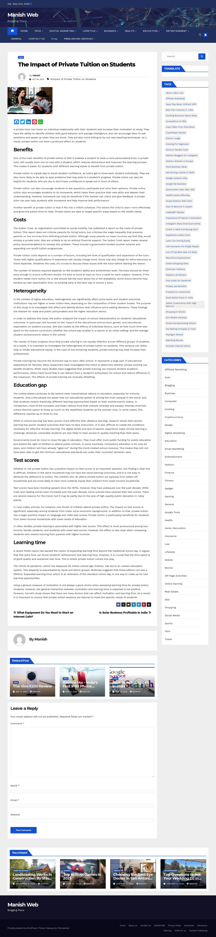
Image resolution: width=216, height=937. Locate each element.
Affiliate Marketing (176, 369)
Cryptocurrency (174, 417)
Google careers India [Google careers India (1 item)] (176, 178)
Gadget (169, 488)
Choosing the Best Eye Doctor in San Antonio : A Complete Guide (133, 878)
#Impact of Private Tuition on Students (73, 79)
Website (15, 814)
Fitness (169, 480)
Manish (36, 75)
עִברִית (54, 38)
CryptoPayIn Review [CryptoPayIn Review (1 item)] (176, 132)
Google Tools (172, 512)
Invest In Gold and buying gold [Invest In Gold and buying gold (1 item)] (182, 229)
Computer (171, 401)
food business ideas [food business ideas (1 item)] (176, 167)
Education (150, 31)
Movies (169, 567)
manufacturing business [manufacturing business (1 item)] (178, 258)
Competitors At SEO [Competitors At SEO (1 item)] (176, 121)
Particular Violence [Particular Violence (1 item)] (175, 269)
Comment (17, 723)
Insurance (171, 536)
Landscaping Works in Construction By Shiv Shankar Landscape (32, 878)
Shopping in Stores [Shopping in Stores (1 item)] (175, 312)
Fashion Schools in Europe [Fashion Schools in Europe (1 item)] (179, 161)
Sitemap (168, 931)
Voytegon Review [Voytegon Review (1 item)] (174, 334)
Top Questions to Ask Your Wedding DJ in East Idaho (182, 878)
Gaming (169, 496)
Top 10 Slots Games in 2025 (82, 876)
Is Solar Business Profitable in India (125, 612)
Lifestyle (89, 31)
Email (14, 800)
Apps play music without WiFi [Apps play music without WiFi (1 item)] (181, 104)
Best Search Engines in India (130, 684)
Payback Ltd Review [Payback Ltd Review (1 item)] (176, 275)
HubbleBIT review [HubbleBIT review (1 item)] (175, 212)
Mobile (169, 559)
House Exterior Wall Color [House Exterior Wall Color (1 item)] (179, 201)
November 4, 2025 (26, 884)
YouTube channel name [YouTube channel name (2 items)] (178, 346)
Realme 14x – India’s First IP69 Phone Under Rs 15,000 (80, 686)
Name (15, 785)
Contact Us (36, 38)
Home (24, 31)
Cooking (169, 409)
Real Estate (171, 591)
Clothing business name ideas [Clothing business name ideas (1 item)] (181, 115)
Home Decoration (175, 528)
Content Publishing (198, 931)
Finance (169, 472)
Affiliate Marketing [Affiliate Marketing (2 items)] (175, 98)
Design (169, 425)
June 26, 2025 (74, 884)
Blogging (170, 385)
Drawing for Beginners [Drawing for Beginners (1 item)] (177, 144)
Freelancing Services (78, 38)
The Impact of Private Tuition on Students (76, 64)
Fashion (169, 464)
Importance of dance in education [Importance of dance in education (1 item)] (183, 218)
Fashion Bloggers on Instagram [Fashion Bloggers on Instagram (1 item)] (182, 155)
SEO (167, 599)
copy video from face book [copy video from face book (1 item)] (180, 127)
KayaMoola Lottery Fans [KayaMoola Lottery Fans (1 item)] (178, 235)
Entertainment (177, 31)
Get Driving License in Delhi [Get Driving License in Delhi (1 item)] (180, 172)
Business (110, 31)
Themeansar (63, 928)
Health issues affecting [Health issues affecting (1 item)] (178, 195)
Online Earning (173, 583)
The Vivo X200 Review (32, 686)
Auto (167, 377)
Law (167, 544)
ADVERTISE (159, 925)
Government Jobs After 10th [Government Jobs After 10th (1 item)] (180, 189)
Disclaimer (189, 925)
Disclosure (202, 925)
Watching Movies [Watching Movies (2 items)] (174, 340)
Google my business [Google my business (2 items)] (176, 184)
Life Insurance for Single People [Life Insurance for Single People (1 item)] (182, 246)
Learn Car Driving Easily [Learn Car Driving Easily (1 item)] (178, 240)
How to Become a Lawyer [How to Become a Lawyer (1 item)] (179, 206)
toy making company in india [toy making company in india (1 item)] (181, 329)
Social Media (172, 615)
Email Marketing (174, 448)
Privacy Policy (174, 925)
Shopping (170, 607)
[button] (200, 34)
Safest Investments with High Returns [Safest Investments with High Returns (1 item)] (181, 304)
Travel (168, 639)
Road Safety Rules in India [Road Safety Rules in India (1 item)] (179, 297)
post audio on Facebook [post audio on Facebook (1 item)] (178, 280)
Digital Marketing (62, 31)
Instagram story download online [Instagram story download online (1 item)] (183, 223)
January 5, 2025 (125, 884)
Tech (38, 31)
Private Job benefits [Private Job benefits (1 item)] (176, 286)
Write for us (180, 931)
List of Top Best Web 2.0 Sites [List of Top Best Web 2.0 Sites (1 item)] (181, 252)
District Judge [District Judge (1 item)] (173, 138)
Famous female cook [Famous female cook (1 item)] (177, 149)
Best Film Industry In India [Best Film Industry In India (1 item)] (179, 110)
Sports (169, 623)
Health (130, 31)
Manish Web (23, 15)
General (16, 38)
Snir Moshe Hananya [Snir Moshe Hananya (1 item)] (176, 317)
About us (133, 925)
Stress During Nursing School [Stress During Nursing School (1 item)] (181, 323)
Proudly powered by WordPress (23, 928)
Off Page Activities (176, 575)
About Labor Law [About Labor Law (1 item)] (174, 93)
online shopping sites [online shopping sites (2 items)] (177, 263)
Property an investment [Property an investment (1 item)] (178, 292)
